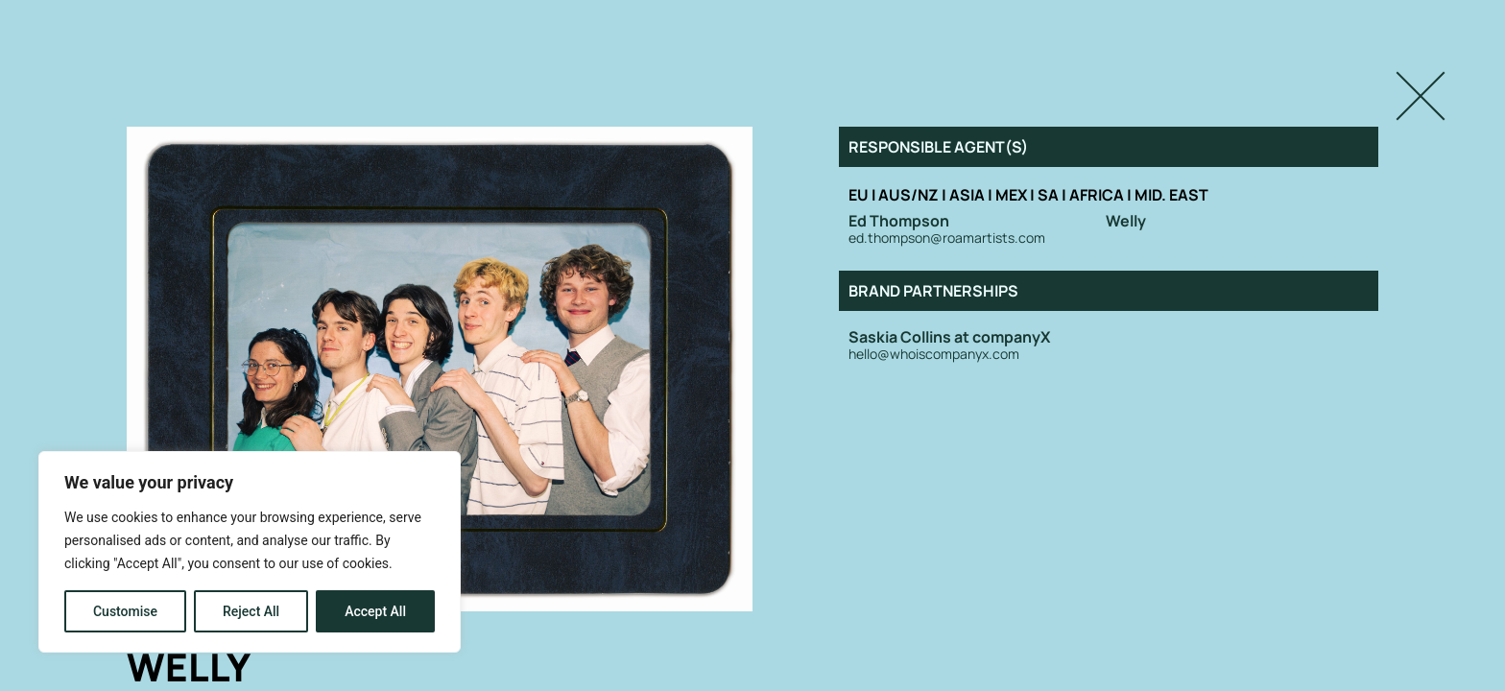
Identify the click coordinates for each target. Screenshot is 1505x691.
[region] (249, 552)
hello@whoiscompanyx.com (933, 354)
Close (1400, 79)
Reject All (251, 611)
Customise (125, 611)
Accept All (375, 611)
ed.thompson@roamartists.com (946, 238)
